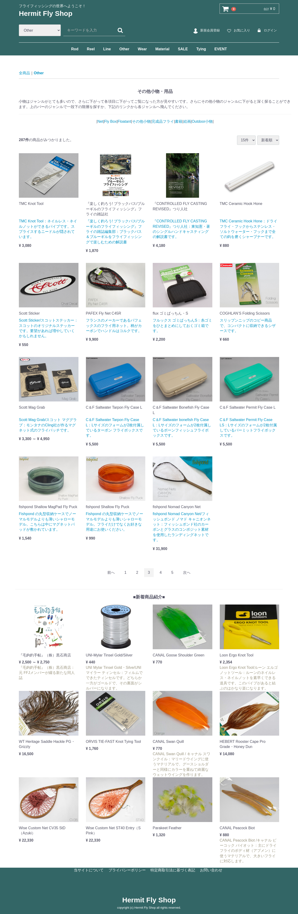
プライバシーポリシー (127, 870)
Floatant (124, 121)
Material (162, 49)
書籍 (178, 121)
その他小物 (141, 121)
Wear (142, 49)
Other (124, 49)
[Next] (186, 572)
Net (100, 121)
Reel (91, 49)
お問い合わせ (211, 870)
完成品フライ (163, 121)
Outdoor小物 (202, 121)
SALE (183, 49)
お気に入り (238, 30)
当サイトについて (89, 870)
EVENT (220, 49)
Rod (74, 49)
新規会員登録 (206, 30)
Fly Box (110, 121)
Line (107, 49)
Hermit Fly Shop (45, 13)
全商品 (24, 73)
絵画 (187, 121)
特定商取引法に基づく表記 (172, 870)
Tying (201, 49)
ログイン (266, 30)
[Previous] (111, 572)
